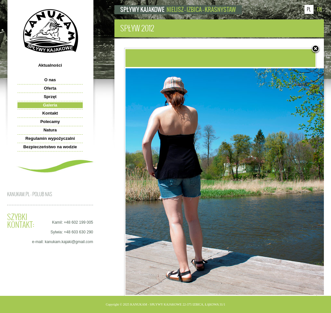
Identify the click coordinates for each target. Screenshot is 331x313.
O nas (50, 79)
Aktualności (50, 65)
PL (309, 9)
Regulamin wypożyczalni (50, 138)
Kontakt (50, 113)
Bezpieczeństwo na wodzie (50, 146)
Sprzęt (50, 96)
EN (319, 9)
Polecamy (50, 121)
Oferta (50, 88)
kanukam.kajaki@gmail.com (69, 242)
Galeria (50, 105)
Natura (50, 130)
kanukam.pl (50, 31)
